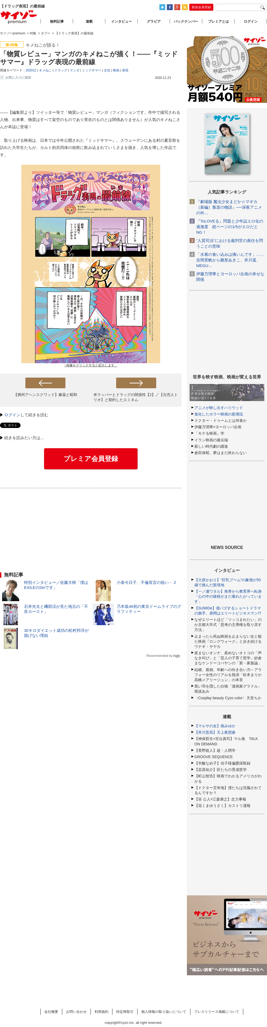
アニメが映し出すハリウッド (218, 408)
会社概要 (51, 1012)
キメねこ (45, 70)
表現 (125, 70)
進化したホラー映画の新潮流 (218, 414)
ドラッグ (60, 70)
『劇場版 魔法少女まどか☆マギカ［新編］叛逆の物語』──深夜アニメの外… (229, 207)
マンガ (74, 70)
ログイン (12, 415)
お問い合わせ (76, 1012)
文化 (107, 70)
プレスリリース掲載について (216, 1012)
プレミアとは (218, 21)
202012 (31, 70)
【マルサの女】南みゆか (214, 726)
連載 (89, 21)
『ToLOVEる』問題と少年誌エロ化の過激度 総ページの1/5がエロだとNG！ (229, 226)
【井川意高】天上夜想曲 (214, 732)
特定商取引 (125, 1012)
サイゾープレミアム (19, 17)
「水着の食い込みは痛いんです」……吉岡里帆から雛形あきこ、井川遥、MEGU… (230, 260)
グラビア (154, 21)
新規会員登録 (201, 7)
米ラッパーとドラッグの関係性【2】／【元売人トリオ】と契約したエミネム (135, 397)
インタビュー (121, 21)
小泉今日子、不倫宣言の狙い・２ (147, 582)
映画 (116, 70)
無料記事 (57, 21)
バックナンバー (186, 21)
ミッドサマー (91, 70)
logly (176, 656)
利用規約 (101, 1012)
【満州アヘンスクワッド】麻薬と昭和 (45, 395)
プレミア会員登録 (91, 458)
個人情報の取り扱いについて (163, 1012)
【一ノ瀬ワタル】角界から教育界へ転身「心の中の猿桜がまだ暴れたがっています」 (228, 596)
